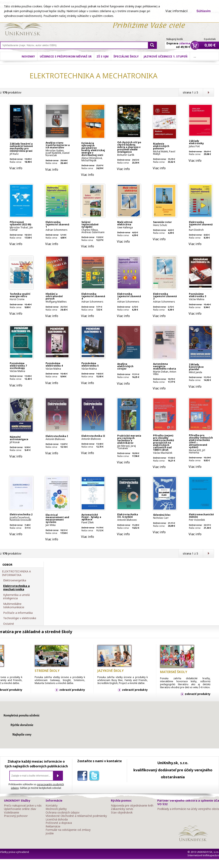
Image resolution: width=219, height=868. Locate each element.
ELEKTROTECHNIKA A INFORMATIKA (16, 573)
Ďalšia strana (208, 92)
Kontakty (52, 805)
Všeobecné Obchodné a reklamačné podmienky (76, 816)
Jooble (50, 833)
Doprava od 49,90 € (178, 43)
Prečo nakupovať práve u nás (23, 805)
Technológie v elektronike (19, 618)
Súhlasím (204, 11)
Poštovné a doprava (59, 823)
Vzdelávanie (11, 812)
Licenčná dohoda (57, 819)
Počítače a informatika (18, 613)
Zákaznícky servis (122, 809)
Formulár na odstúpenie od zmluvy (68, 830)
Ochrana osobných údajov (62, 812)
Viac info (15, 168)
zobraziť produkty (72, 690)
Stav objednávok (122, 812)
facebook (83, 776)
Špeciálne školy (126, 56)
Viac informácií (176, 11)
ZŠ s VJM (103, 56)
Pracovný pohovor (16, 816)
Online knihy (23, 27)
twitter (95, 776)
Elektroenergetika (14, 580)
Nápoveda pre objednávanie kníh (132, 805)
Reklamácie (53, 826)
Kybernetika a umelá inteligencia (16, 596)
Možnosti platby (56, 809)
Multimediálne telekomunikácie (13, 605)
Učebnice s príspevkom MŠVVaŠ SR (66, 56)
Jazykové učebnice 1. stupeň (165, 56)
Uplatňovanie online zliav (20, 809)
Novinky (28, 56)
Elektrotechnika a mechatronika (16, 587)
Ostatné (8, 624)
